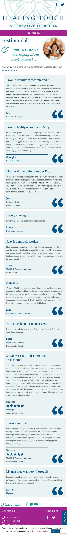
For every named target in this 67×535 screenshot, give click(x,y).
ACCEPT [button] (56, 531)
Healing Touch (33, 17)
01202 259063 (13, 517)
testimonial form (9, 70)
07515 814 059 (13, 521)
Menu (36, 32)
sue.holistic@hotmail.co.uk (18, 525)
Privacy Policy (65, 517)
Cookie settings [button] (42, 531)
